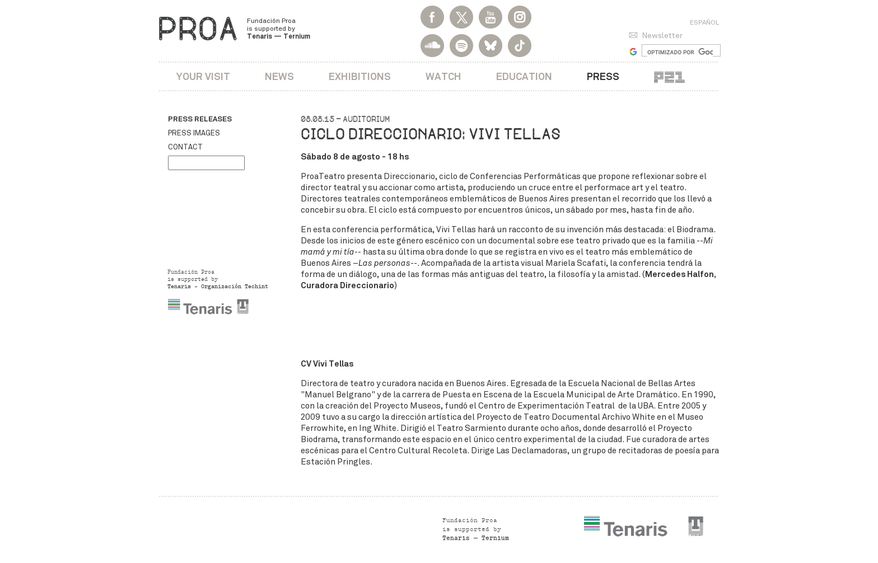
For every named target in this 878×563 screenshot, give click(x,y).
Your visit (203, 76)
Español (704, 22)
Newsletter (662, 35)
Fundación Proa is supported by (278, 28)
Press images (194, 133)
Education (524, 76)
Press (603, 76)
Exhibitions (360, 76)
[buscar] (680, 52)
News (279, 76)
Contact (185, 147)
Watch (443, 76)
